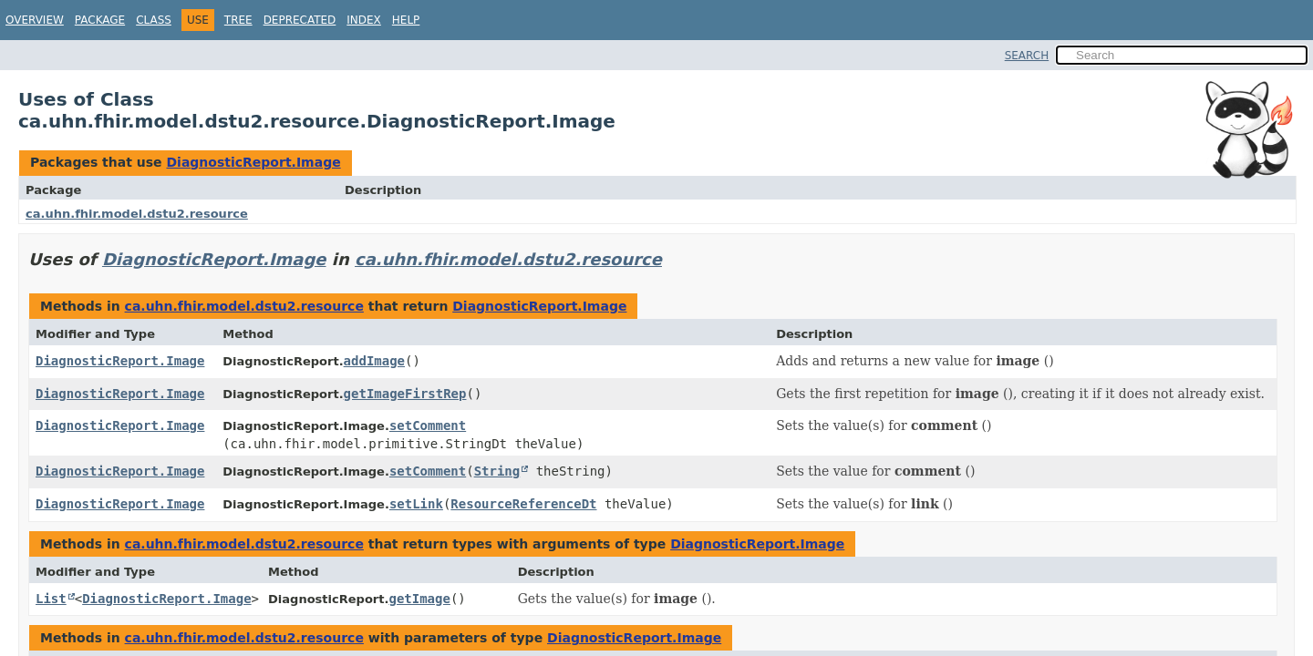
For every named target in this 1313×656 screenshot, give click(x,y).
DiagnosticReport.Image (253, 162)
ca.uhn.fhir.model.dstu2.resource (137, 213)
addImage (374, 361)
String (497, 471)
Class (153, 20)
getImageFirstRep (405, 393)
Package (100, 20)
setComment (427, 425)
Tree (238, 20)
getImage (419, 598)
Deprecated (300, 20)
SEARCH (1027, 55)
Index (363, 20)
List (51, 598)
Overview (34, 20)
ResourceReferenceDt (523, 504)
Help (406, 20)
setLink (416, 504)
